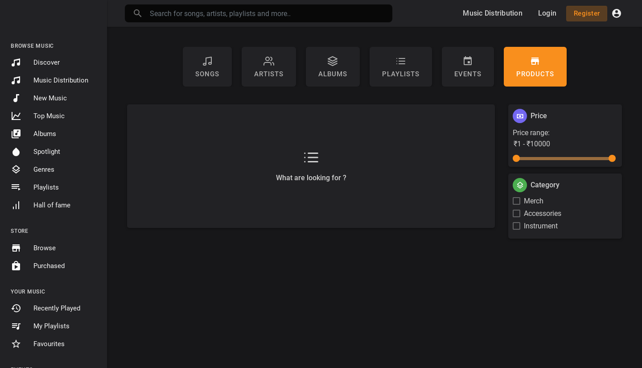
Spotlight (35, 151)
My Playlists (40, 326)
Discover (35, 62)
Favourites (38, 344)
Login (547, 13)
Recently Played (45, 308)
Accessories (542, 213)
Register (587, 13)
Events (468, 67)
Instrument (541, 226)
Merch (533, 201)
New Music (39, 98)
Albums (33, 133)
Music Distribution (49, 80)
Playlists (35, 187)
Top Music (38, 116)
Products (535, 67)
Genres (32, 169)
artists (269, 67)
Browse (33, 248)
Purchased (38, 265)
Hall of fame (40, 205)
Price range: (531, 132)
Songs (207, 67)
